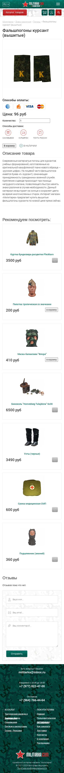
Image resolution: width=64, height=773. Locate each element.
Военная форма (12, 718)
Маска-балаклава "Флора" (32, 354)
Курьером (23, 134)
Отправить (16, 653)
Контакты (42, 734)
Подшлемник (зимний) (32, 553)
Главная (41, 713)
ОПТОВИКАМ (43, 722)
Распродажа (43, 742)
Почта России (40, 134)
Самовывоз (8, 134)
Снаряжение (11, 722)
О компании (43, 738)
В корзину (9, 145)
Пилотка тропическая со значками (32, 304)
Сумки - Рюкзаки (13, 730)
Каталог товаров (14, 12)
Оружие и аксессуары (16, 726)
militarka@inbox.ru (32, 672)
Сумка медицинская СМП (32, 503)
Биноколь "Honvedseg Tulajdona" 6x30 (32, 403)
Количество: (9, 120)
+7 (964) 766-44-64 (32, 700)
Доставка (42, 730)
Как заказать (43, 726)
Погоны (37, 21)
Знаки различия (23, 21)
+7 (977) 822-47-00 (32, 686)
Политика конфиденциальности (32, 768)
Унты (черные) (32, 453)
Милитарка (7, 21)
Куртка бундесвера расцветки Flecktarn (32, 254)
